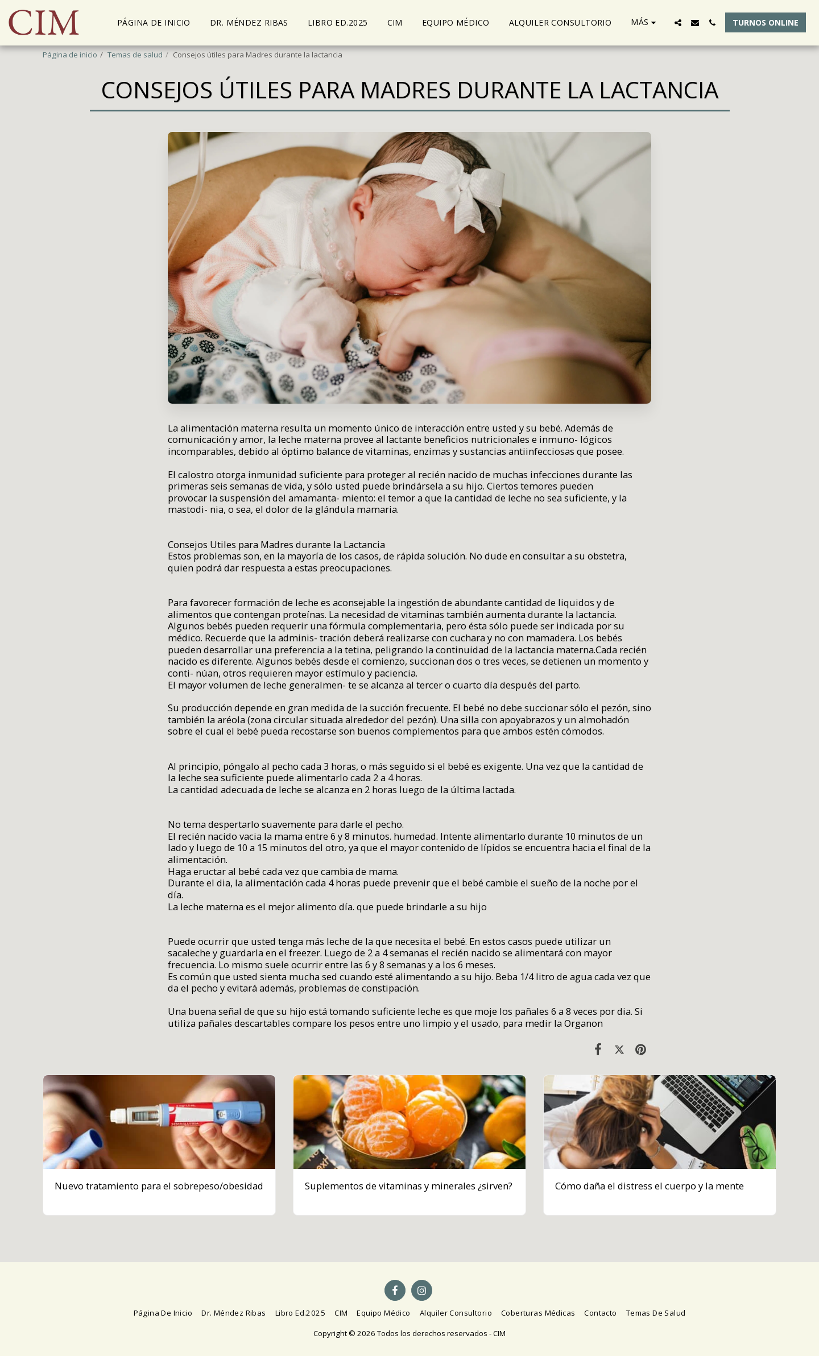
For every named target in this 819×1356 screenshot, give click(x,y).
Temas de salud (135, 54)
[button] (678, 23)
